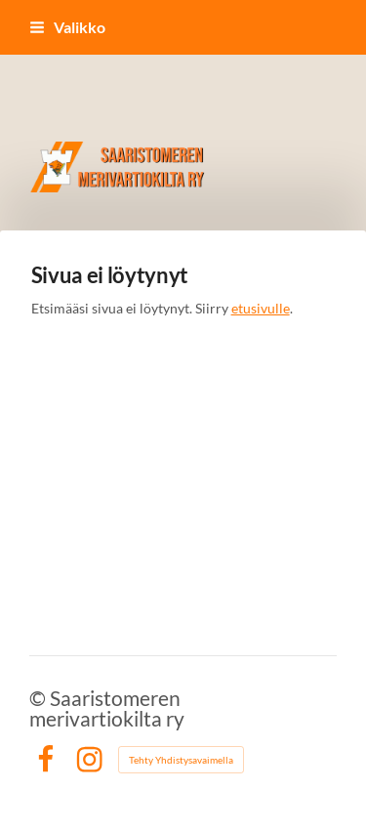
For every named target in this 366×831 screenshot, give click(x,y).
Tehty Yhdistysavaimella (181, 760)
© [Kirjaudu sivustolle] (39, 698)
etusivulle (260, 308)
